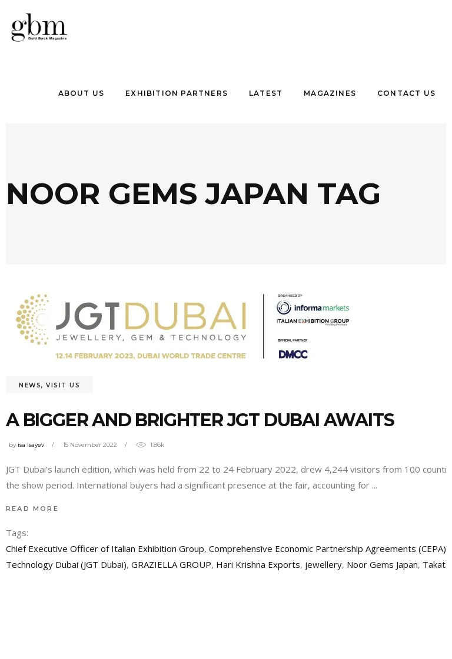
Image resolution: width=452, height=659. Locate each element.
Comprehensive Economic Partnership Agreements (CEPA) (327, 548)
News (30, 385)
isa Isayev (31, 445)
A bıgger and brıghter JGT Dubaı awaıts (200, 420)
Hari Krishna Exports (258, 564)
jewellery (323, 564)
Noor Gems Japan (382, 564)
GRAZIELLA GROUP (171, 564)
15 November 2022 (90, 445)
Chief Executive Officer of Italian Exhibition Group (105, 548)
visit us (63, 385)
